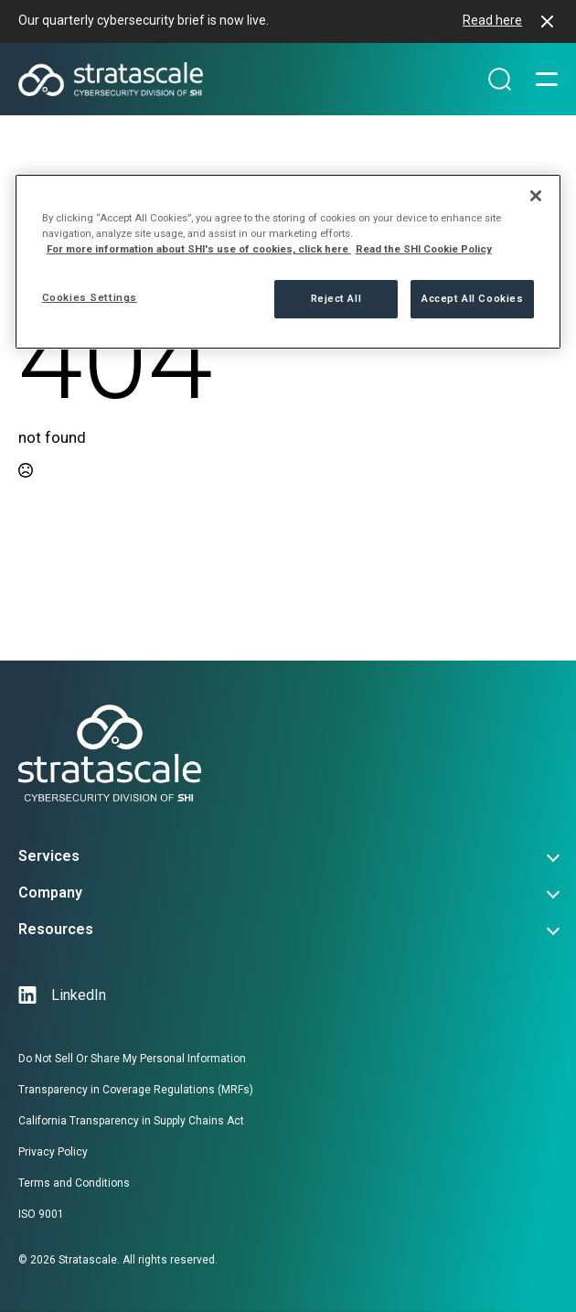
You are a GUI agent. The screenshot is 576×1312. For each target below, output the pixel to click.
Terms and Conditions (74, 1183)
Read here (492, 20)
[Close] (536, 196)
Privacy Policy (53, 1151)
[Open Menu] (547, 80)
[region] (288, 262)
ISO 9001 (41, 1214)
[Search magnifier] (499, 79)
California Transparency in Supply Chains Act (131, 1120)
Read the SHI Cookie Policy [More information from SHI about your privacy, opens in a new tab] (424, 248)
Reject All (336, 298)
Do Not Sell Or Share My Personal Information (132, 1058)
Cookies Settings (89, 297)
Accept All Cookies (472, 298)
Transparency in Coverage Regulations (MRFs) (135, 1089)
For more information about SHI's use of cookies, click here (199, 248)
